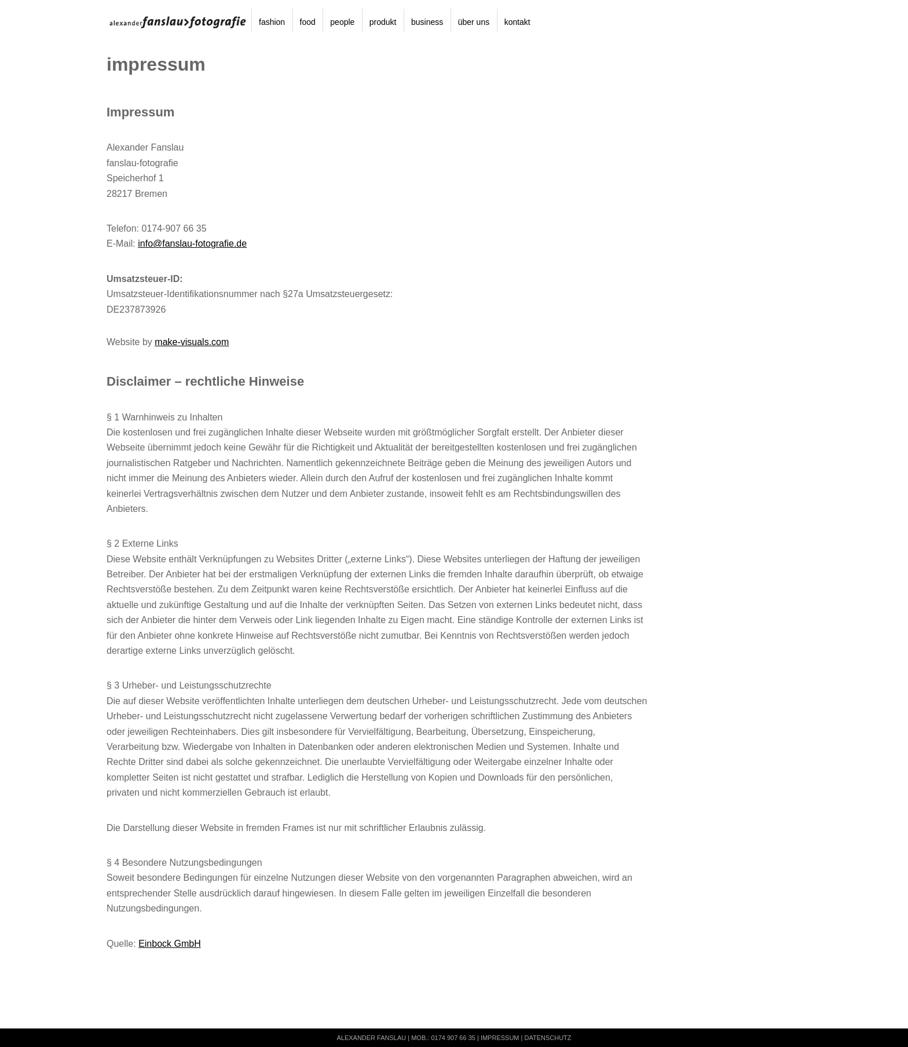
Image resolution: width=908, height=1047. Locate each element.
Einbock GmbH (169, 944)
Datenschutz (547, 1037)
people (342, 22)
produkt (383, 22)
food (308, 22)
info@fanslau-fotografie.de (192, 243)
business (427, 22)
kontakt (517, 22)
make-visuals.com (192, 342)
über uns (473, 22)
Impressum (500, 1037)
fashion (272, 22)
